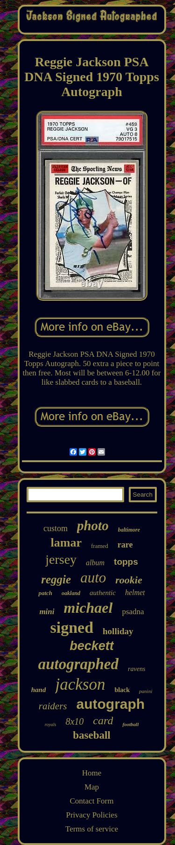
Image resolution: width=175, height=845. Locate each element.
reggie (56, 579)
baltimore (129, 529)
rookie (128, 580)
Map (91, 787)
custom (55, 528)
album (95, 563)
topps (126, 562)
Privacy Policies (91, 814)
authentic (103, 592)
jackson (80, 684)
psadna (133, 611)
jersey (61, 559)
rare (125, 544)
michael (88, 607)
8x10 (74, 721)
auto (93, 577)
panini (145, 691)
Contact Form (92, 801)
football (130, 724)
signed (71, 627)
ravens (136, 668)
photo (93, 525)
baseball (92, 735)
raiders (53, 706)
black (122, 689)
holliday (118, 631)
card (103, 720)
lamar (66, 542)
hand (38, 689)
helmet (135, 592)
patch (45, 592)
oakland (71, 593)
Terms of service (91, 828)
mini (46, 611)
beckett (92, 646)
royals (50, 724)
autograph (111, 704)
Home (92, 773)
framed (99, 545)
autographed (78, 664)
